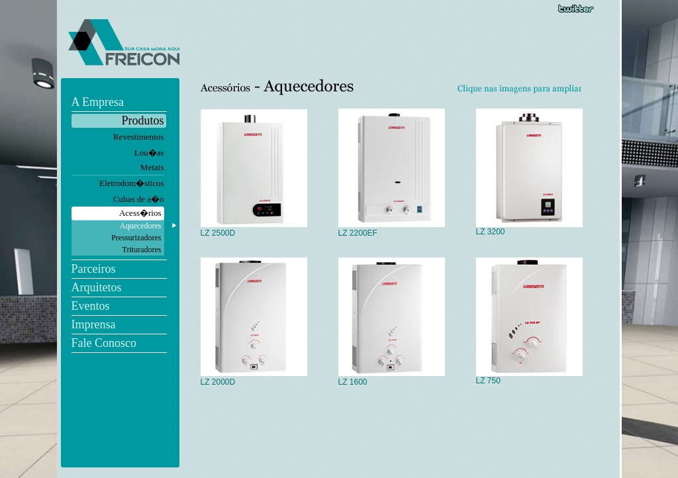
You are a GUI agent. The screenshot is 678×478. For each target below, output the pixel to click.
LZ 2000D (254, 378)
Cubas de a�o (138, 199)
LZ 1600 (391, 378)
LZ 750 (529, 377)
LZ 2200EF (391, 229)
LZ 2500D (254, 229)
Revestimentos (138, 137)
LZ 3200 (529, 228)
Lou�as (149, 153)
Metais (152, 167)
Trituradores (142, 249)
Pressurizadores (136, 237)
